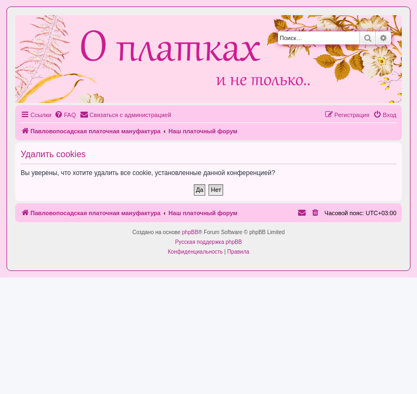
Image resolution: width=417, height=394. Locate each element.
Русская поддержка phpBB (208, 242)
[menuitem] (65, 114)
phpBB (190, 232)
